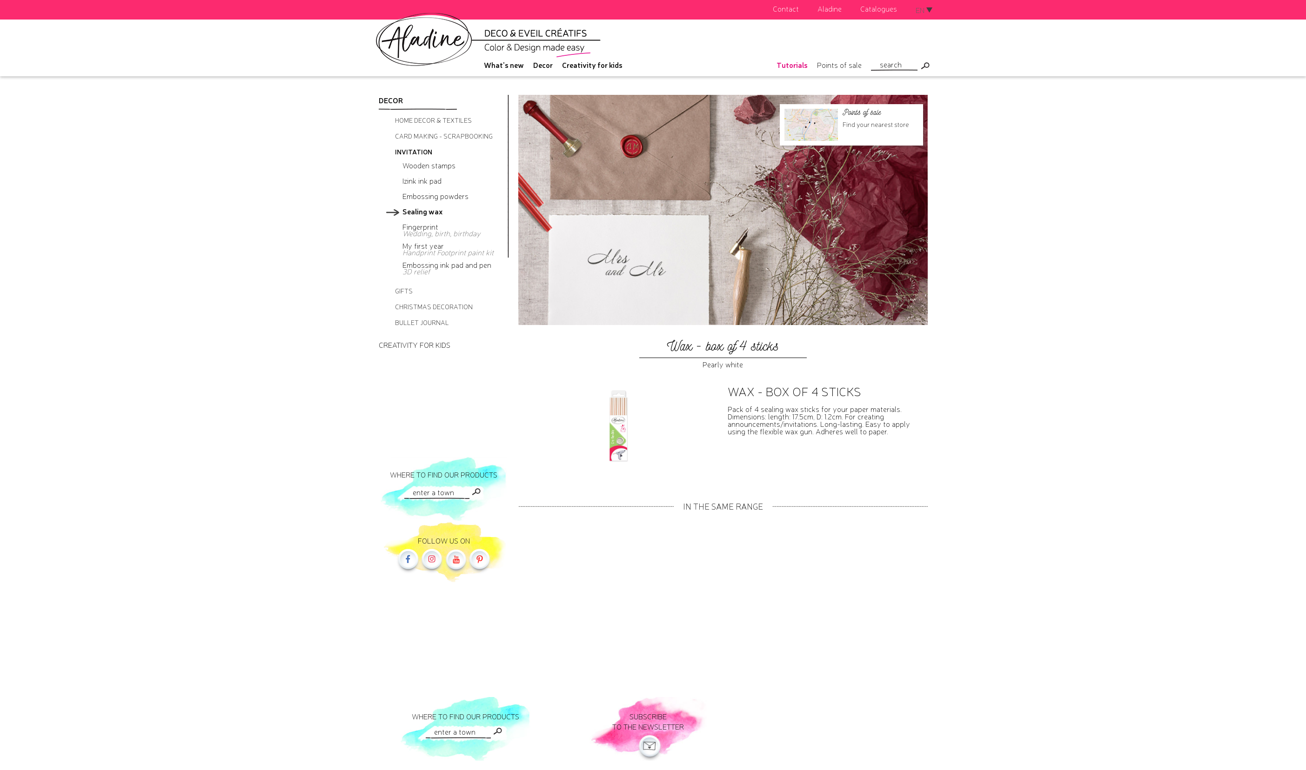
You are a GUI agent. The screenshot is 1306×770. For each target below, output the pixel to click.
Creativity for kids (592, 65)
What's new (504, 65)
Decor (543, 65)
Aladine (829, 8)
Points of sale (839, 65)
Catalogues (878, 8)
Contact (786, 8)
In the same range (723, 505)
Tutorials (792, 65)
